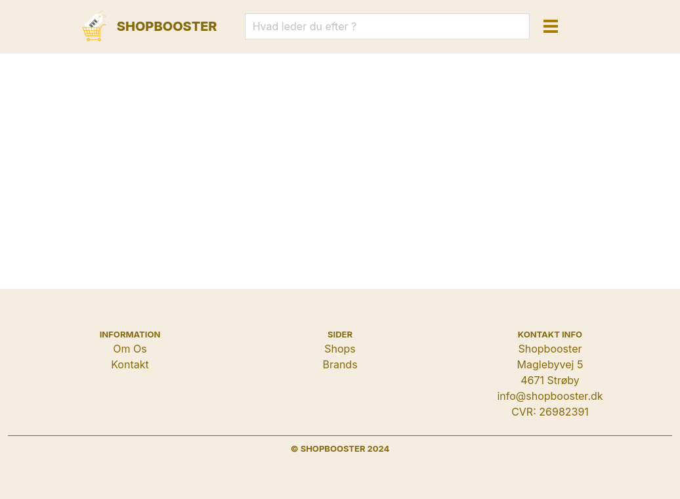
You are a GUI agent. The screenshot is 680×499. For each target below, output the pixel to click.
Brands (339, 364)
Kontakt (129, 364)
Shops (340, 348)
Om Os (129, 348)
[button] (551, 26)
